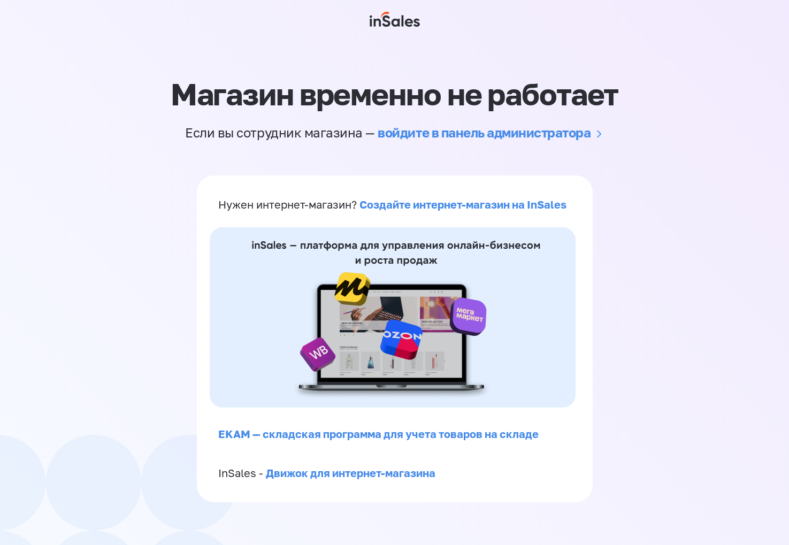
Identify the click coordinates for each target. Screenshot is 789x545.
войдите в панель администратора (484, 132)
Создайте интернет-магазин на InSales (462, 204)
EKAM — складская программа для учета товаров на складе (378, 433)
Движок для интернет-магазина (350, 472)
